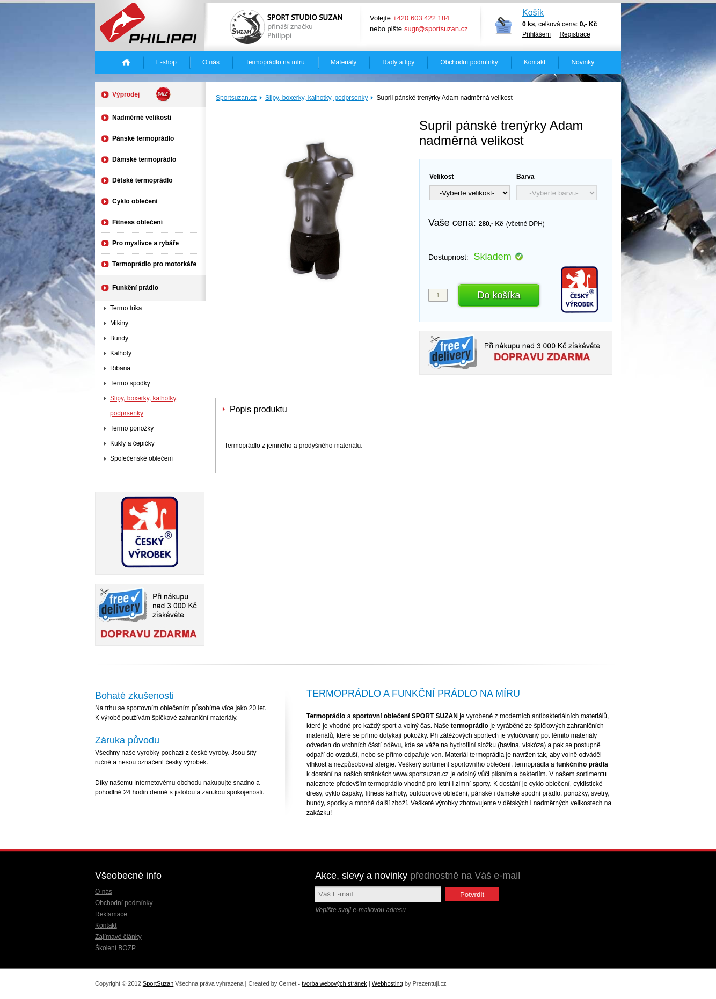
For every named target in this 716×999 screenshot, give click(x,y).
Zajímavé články (118, 936)
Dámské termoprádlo (144, 159)
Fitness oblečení (137, 222)
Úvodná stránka (126, 62)
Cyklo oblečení (135, 201)
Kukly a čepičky (132, 443)
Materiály (344, 62)
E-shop (166, 62)
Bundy (119, 338)
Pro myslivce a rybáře (145, 243)
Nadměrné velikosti (141, 117)
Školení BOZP (115, 948)
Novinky (582, 62)
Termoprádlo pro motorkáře (154, 264)
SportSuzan (158, 983)
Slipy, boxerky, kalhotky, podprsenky (316, 97)
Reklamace (111, 914)
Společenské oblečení (141, 458)
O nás (211, 62)
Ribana (120, 368)
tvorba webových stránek (334, 983)
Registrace (574, 34)
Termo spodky (130, 383)
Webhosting (387, 983)
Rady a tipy (398, 62)
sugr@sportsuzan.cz (436, 29)
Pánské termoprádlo (143, 138)
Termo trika (126, 308)
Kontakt (535, 62)
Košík (533, 12)
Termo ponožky (132, 428)
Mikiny (119, 323)
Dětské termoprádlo (142, 180)
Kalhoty (120, 353)
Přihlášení (536, 34)
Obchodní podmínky (469, 62)
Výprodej (141, 94)
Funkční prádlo (135, 287)
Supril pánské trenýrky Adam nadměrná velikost (444, 97)
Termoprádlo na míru (275, 62)
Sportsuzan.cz (236, 97)
